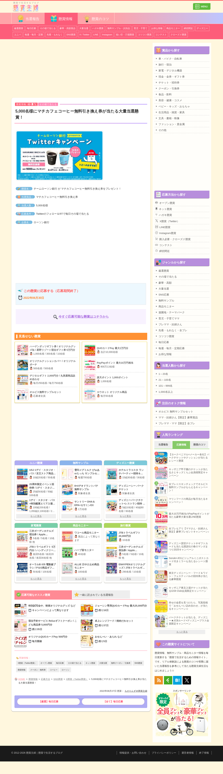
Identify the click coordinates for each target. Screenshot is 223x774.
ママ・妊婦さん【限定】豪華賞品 (176, 417)
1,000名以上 (164, 391)
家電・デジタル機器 (168, 70)
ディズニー (202, 28)
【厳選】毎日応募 (48, 701)
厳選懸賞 (18, 28)
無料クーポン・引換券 (120, 663)
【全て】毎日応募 (113, 701)
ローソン (65, 670)
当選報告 (28, 18)
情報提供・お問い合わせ (133, 752)
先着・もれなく (55, 34)
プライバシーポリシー (164, 752)
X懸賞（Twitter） (167, 221)
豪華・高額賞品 (67, 28)
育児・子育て (140, 28)
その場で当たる (48, 28)
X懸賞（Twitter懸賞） (27, 663)
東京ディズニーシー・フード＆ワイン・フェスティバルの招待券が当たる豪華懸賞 (188, 576)
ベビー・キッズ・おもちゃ (172, 106)
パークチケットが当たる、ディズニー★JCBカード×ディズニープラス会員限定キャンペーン (189, 620)
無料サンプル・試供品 (118, 28)
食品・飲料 (163, 94)
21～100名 (163, 379)
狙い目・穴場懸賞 (125, 34)
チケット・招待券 (167, 82)
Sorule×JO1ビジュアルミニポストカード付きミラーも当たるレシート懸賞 (189, 561)
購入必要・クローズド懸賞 (173, 239)
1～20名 (161, 373)
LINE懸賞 (162, 227)
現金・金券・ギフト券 (170, 76)
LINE (95, 34)
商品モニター (173, 28)
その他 (160, 130)
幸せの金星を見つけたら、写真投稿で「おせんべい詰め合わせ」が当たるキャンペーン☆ (188, 605)
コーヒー (53, 670)
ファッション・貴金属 (170, 124)
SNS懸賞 (71, 34)
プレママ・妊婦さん (168, 324)
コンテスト (161, 34)
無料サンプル (164, 300)
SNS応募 (162, 294)
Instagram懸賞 (165, 233)
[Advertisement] (80, 69)
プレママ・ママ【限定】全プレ (175, 423)
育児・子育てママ (167, 318)
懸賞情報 (61, 18)
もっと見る (36, 516)
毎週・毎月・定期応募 (170, 348)
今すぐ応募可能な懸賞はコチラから (84, 316)
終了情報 (204, 752)
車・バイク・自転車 (168, 58)
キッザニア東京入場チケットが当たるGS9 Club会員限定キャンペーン (188, 589)
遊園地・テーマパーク (170, 312)
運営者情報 (188, 752)
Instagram (107, 34)
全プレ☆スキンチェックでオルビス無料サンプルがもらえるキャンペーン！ (188, 487)
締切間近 (188, 28)
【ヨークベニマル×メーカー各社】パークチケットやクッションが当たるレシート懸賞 (189, 457)
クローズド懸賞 (178, 34)
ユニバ (17, 34)
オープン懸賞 (46, 663)
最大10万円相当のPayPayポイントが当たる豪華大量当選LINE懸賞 (189, 515)
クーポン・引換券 (167, 88)
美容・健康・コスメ (168, 100)
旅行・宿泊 (163, 64)
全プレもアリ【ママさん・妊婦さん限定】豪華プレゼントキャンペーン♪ (189, 530)
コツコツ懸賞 (145, 34)
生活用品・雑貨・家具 (170, 112)
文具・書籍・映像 (167, 118)
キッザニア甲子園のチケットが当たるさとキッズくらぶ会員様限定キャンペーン (188, 472)
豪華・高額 (163, 282)
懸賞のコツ (96, 18)
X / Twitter (84, 34)
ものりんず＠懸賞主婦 (136, 691)
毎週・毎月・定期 (34, 34)
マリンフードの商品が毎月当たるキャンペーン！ (188, 500)
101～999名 (163, 385)
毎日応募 (31, 28)
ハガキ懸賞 (97, 28)
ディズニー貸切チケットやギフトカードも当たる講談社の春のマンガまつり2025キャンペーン (188, 546)
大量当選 (83, 28)
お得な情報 (157, 28)
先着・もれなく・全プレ (171, 330)
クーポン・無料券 (38, 670)
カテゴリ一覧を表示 (201, 5)
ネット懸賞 (90, 663)
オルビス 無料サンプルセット (174, 411)
